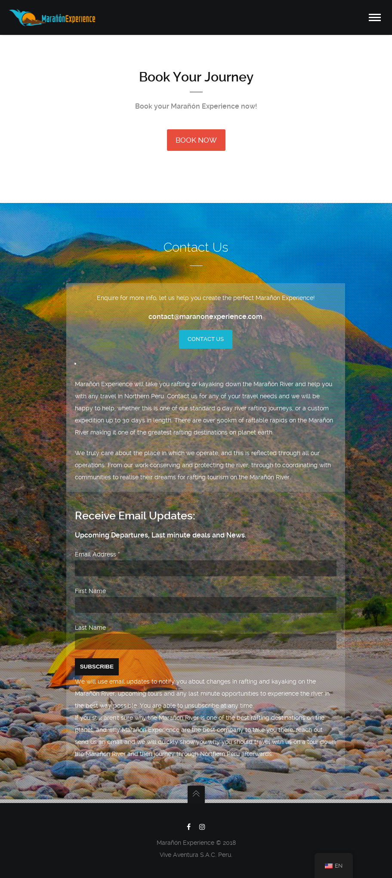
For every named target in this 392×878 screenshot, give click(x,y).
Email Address (97, 554)
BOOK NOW (196, 140)
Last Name (90, 627)
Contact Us (206, 339)
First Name (90, 590)
